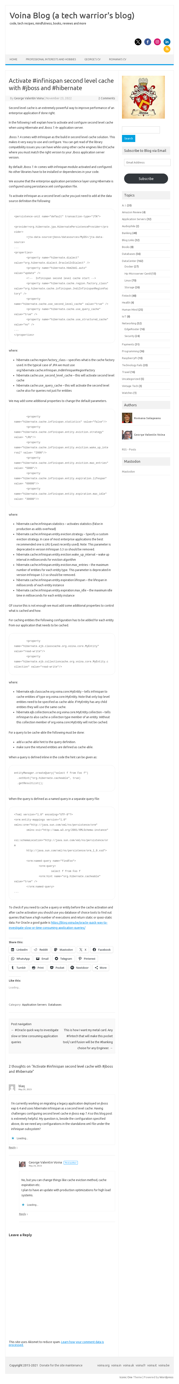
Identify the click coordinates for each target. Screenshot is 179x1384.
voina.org (103, 1365)
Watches (127, 392)
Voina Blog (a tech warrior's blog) (72, 15)
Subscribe (146, 179)
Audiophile (128, 226)
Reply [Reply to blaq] (12, 1147)
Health (126, 302)
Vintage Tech (130, 385)
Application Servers (34, 1004)
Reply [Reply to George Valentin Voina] (22, 1213)
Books (126, 246)
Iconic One (126, 1377)
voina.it (152, 1365)
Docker (129, 266)
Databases (55, 1004)
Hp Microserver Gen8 (138, 273)
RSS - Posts (129, 449)
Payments (128, 344)
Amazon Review (132, 212)
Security (129, 335)
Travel (126, 371)
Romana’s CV (117, 59)
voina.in (116, 1365)
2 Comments (106, 98)
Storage (129, 287)
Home (13, 59)
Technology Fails (132, 365)
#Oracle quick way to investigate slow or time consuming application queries (35, 1036)
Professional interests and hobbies (51, 59)
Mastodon (128, 471)
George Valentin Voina (29, 98)
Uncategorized (131, 378)
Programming (130, 351)
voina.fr (141, 1365)
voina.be (164, 1365)
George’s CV (92, 59)
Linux (128, 280)
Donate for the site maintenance (61, 1365)
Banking (127, 232)
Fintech (126, 295)
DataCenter (129, 260)
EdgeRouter (132, 329)
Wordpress (166, 1377)
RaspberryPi (129, 358)
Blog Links (128, 240)
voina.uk (128, 1365)
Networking (129, 323)
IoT (124, 316)
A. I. (124, 205)
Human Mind (130, 309)
